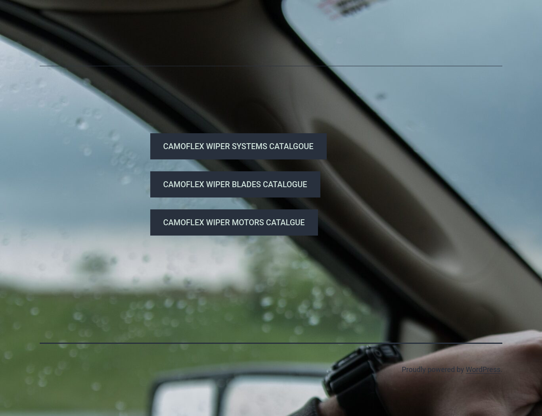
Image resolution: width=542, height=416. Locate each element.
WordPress (483, 369)
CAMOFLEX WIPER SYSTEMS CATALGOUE (238, 146)
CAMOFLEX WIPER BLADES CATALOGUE (235, 184)
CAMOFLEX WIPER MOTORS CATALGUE (234, 222)
